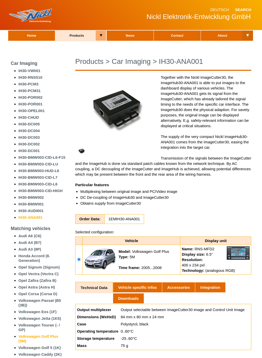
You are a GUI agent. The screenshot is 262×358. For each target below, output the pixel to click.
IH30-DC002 (29, 144)
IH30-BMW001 (31, 204)
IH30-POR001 (30, 104)
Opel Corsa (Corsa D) (37, 294)
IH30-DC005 (29, 124)
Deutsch (219, 9)
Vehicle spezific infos (137, 287)
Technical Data (94, 287)
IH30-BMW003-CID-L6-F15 (41, 157)
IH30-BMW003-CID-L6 (38, 184)
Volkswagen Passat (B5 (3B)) (39, 302)
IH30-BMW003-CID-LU (38, 164)
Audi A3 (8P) (29, 249)
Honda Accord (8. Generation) (34, 258)
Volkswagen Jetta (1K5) (39, 318)
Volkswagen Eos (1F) (37, 312)
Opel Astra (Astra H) (36, 287)
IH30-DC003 (29, 137)
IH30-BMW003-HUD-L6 (38, 170)
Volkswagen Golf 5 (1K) (39, 347)
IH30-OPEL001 (31, 110)
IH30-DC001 (29, 150)
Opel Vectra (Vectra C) (38, 274)
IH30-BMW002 (31, 197)
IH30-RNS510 (30, 77)
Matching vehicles (30, 228)
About (222, 35)
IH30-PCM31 (29, 90)
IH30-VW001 (29, 70)
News (130, 35)
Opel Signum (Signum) (39, 267)
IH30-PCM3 (28, 84)
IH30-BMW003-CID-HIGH (40, 190)
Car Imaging (24, 63)
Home (31, 35)
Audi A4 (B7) (29, 242)
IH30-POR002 (30, 97)
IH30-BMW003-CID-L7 (38, 177)
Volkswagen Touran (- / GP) (39, 327)
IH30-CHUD (28, 117)
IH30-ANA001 (30, 217)
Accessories (178, 287)
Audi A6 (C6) (29, 236)
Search (243, 9)
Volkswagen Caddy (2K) (40, 354)
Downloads (128, 298)
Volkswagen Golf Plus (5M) (38, 338)
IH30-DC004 (29, 130)
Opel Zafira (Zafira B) (37, 280)
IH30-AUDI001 (30, 210)
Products (77, 35)
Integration (210, 287)
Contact (177, 35)
